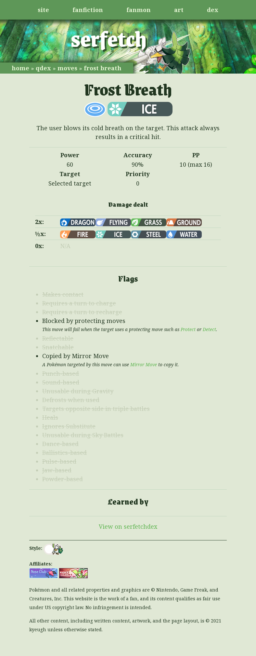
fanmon (138, 10)
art (179, 10)
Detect (209, 329)
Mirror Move (143, 365)
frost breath (103, 68)
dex (212, 10)
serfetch (109, 38)
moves (67, 68)
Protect (188, 329)
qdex (43, 68)
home (20, 68)
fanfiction (87, 10)
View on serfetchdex (128, 526)
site (43, 10)
